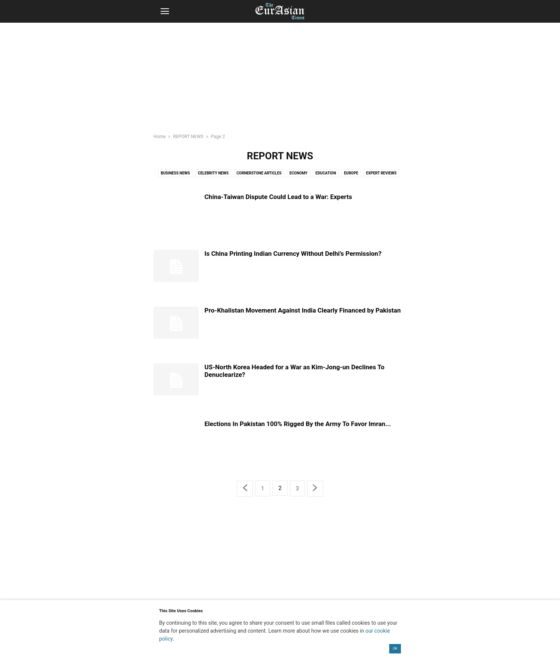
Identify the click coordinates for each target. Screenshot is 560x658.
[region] (280, 81)
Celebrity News (213, 173)
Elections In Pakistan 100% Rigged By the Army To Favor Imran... (297, 424)
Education (326, 173)
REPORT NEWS (188, 136)
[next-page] (315, 489)
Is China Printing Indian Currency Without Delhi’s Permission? (292, 253)
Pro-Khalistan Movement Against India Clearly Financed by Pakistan (302, 310)
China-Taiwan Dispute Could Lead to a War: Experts (278, 197)
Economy (298, 173)
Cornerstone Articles (259, 173)
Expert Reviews (381, 173)
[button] (164, 11)
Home (159, 136)
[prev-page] (245, 489)
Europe (351, 173)
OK (395, 648)
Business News (175, 173)
